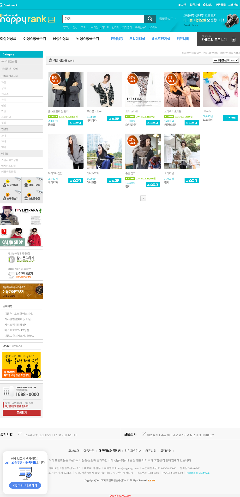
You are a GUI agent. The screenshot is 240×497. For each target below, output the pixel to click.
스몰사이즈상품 (9, 160)
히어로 (105, 27)
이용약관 (88, 450)
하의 (3, 99)
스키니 (153, 27)
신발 (3, 105)
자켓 (3, 82)
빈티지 (115, 27)
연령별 (229, 52)
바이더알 (93, 27)
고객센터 (165, 450)
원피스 (4, 93)
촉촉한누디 (141, 27)
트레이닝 (5, 116)
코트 (83, 27)
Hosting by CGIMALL (197, 472)
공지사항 (6, 434)
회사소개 (73, 450)
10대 (3, 135)
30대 (3, 147)
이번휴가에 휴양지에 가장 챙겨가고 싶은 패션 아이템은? (180, 435)
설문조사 (130, 434)
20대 (3, 141)
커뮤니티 (150, 450)
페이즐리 (127, 27)
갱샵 (75, 27)
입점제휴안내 (133, 450)
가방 (3, 111)
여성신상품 (218, 52)
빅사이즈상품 (8, 165)
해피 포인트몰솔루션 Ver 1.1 (196, 52)
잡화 (3, 122)
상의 (3, 88)
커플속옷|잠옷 (8, 171)
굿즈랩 (66, 27)
